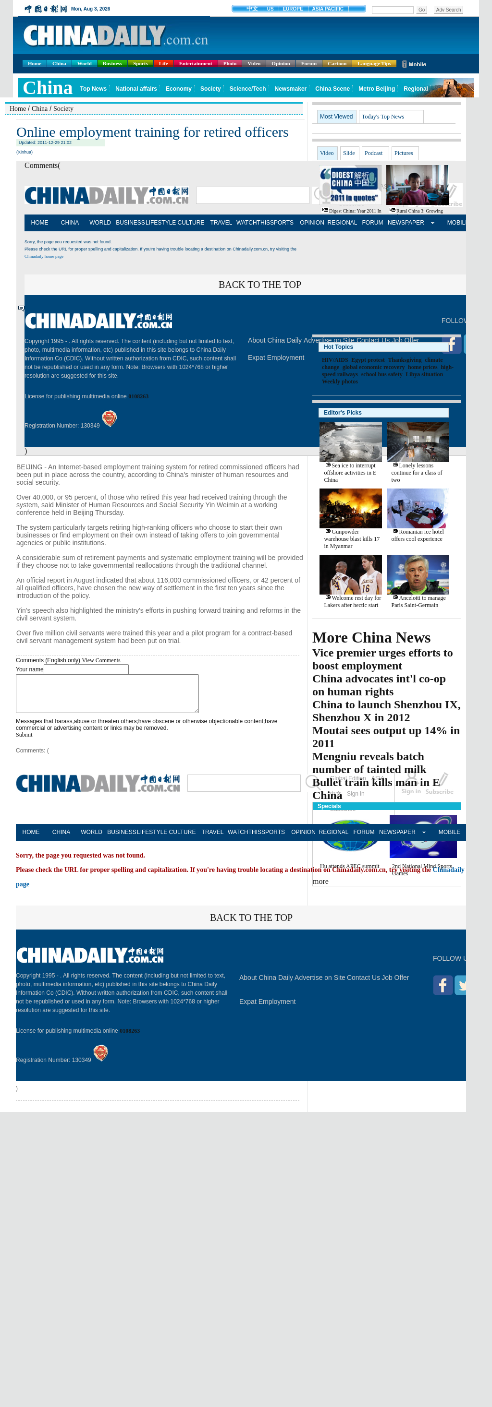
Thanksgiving (404, 360)
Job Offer (395, 985)
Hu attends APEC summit (350, 866)
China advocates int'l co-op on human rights (379, 685)
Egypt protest (367, 360)
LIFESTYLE (161, 222)
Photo (230, 63)
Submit (24, 742)
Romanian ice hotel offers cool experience (418, 535)
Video (253, 63)
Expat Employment (276, 357)
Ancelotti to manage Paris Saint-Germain (419, 601)
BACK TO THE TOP (260, 284)
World (84, 63)
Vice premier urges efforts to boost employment (382, 659)
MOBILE (458, 222)
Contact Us (363, 985)
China (59, 63)
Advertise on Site (320, 985)
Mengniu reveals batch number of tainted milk (369, 762)
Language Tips (374, 63)
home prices (423, 367)
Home (34, 63)
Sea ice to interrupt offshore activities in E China (350, 472)
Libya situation (424, 374)
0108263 (138, 396)
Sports (140, 63)
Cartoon (337, 63)
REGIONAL (342, 222)
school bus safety (382, 374)
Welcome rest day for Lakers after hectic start (352, 601)
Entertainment (195, 63)
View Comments (101, 660)
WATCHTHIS (251, 222)
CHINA (70, 222)
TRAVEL (221, 222)
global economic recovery (374, 367)
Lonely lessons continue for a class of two (417, 472)
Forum (309, 63)
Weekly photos (340, 381)
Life (163, 63)
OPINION (312, 222)
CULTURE (191, 222)
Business (112, 63)
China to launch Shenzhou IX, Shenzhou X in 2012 (386, 711)
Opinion (280, 63)
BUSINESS (130, 222)
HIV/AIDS (335, 360)
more (321, 881)
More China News (371, 637)
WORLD (100, 222)
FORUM (372, 222)
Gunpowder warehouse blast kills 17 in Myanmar (352, 538)
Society (63, 108)
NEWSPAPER (403, 222)
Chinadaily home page (44, 256)
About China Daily (275, 340)
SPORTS (282, 222)
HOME (40, 222)
